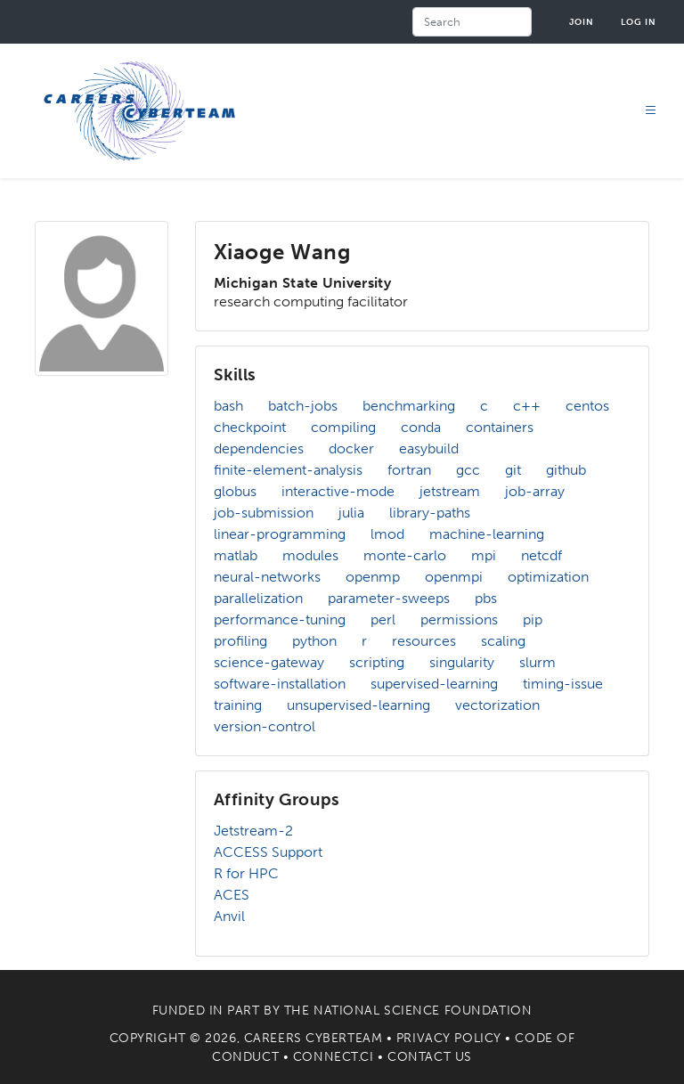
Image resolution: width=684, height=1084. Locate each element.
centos (587, 405)
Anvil (229, 916)
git (513, 469)
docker (351, 448)
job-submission (264, 512)
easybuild (429, 448)
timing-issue (563, 683)
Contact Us (429, 1056)
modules (310, 555)
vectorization (497, 705)
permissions (459, 619)
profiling (240, 640)
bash (228, 405)
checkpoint (250, 427)
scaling (503, 640)
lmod (387, 534)
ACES (231, 894)
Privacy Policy (448, 1038)
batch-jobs (303, 405)
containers (499, 427)
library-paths (429, 512)
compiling (343, 427)
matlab (235, 555)
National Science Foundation (423, 1010)
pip (532, 619)
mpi (483, 555)
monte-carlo (404, 555)
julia (351, 512)
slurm (537, 662)
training (238, 705)
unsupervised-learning (358, 705)
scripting (376, 662)
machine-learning (486, 534)
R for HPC (246, 873)
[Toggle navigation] (651, 111)
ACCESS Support (268, 852)
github (566, 469)
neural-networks (267, 576)
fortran (409, 469)
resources (424, 640)
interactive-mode (338, 491)
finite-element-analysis (288, 469)
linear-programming (280, 534)
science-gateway (269, 662)
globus (235, 491)
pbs (486, 598)
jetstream (449, 491)
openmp (373, 576)
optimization (548, 576)
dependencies (259, 448)
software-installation (280, 683)
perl (382, 619)
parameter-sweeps (389, 598)
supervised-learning (434, 683)
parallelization (258, 598)
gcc (468, 469)
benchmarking (408, 405)
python (314, 640)
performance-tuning (280, 619)
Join (581, 22)
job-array (535, 491)
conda (421, 427)
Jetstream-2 (253, 830)
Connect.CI (333, 1056)
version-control (264, 726)
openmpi (454, 576)
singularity (461, 662)
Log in (638, 22)
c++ (527, 405)
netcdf (541, 555)
